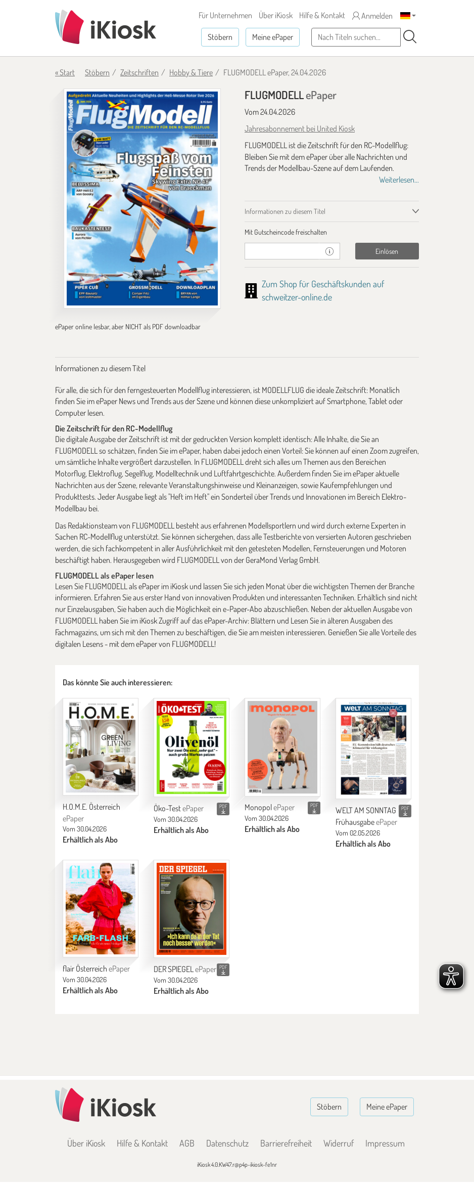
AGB (187, 1143)
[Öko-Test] (191, 747)
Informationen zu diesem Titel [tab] (285, 211)
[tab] (332, 232)
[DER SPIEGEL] (191, 909)
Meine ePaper (272, 37)
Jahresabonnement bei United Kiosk (300, 128)
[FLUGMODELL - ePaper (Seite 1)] (142, 199)
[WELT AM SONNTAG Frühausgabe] (373, 748)
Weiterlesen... (399, 179)
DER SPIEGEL (185, 969)
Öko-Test (179, 808)
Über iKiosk (276, 15)
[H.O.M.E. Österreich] (100, 747)
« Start (65, 72)
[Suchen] (410, 37)
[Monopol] (282, 747)
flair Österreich (96, 968)
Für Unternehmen (225, 15)
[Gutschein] (282, 251)
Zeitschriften (139, 72)
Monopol (270, 807)
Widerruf (338, 1143)
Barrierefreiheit (286, 1143)
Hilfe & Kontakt (322, 15)
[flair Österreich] (100, 908)
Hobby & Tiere (191, 72)
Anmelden (372, 16)
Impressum (385, 1143)
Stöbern (220, 37)
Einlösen (386, 251)
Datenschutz (227, 1143)
